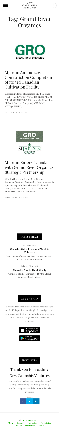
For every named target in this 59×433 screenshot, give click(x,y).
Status (41, 425)
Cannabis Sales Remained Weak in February (29, 251)
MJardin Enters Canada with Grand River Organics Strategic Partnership (29, 167)
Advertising (46, 423)
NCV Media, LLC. (30, 420)
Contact (20, 423)
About (10, 423)
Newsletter (32, 423)
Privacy (18, 425)
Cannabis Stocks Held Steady (29, 270)
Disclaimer (30, 425)
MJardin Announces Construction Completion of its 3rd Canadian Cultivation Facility (28, 80)
